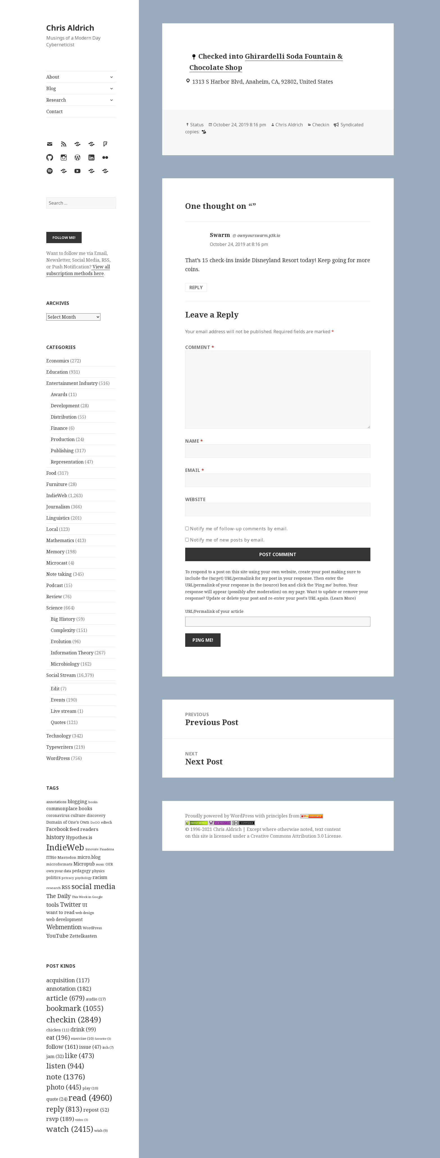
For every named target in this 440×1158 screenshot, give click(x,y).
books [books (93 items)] (92, 802)
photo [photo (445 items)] (63, 1086)
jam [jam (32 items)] (55, 1056)
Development (65, 406)
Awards (59, 394)
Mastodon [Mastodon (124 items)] (67, 857)
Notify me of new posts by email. (227, 540)
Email (194, 470)
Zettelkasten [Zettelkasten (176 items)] (83, 936)
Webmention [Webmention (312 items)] (64, 927)
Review (54, 596)
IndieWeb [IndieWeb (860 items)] (65, 847)
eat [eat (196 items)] (58, 1037)
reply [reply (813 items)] (64, 1109)
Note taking (59, 574)
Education (57, 372)
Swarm (220, 235)
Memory (55, 552)
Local (52, 529)
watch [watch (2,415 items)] (69, 1129)
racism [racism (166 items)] (100, 877)
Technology (58, 736)
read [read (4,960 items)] (90, 1097)
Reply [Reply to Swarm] (196, 287)
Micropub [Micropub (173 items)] (84, 864)
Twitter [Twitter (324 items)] (70, 904)
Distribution (64, 417)
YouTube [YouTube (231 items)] (57, 935)
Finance (59, 428)
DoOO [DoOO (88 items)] (95, 822)
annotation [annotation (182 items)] (68, 988)
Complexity (63, 630)
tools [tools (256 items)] (52, 904)
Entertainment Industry (72, 383)
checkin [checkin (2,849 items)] (73, 1019)
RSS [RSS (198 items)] (66, 887)
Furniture (56, 484)
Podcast (54, 585)
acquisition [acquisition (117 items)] (68, 980)
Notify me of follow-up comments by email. (239, 529)
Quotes (58, 722)
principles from (294, 816)
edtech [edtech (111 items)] (106, 822)
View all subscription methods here (78, 270)
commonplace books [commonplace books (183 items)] (69, 808)
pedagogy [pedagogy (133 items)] (81, 870)
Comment (199, 347)
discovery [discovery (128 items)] (96, 815)
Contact (54, 111)
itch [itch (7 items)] (108, 1047)
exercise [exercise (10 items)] (82, 1038)
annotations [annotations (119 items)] (56, 801)
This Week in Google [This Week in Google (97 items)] (87, 897)
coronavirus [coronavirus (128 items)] (58, 815)
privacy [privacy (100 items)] (68, 878)
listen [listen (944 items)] (65, 1065)
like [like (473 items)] (79, 1055)
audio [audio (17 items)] (96, 999)
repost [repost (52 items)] (96, 1109)
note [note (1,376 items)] (65, 1077)
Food (51, 473)
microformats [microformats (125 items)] (59, 864)
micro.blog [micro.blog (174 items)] (89, 857)
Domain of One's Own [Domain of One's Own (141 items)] (67, 822)
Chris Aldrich (70, 27)
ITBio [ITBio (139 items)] (51, 857)
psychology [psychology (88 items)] (83, 878)
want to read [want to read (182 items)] (60, 912)
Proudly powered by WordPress (220, 816)
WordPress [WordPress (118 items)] (92, 927)
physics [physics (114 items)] (98, 870)
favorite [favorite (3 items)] (103, 1039)
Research (56, 100)
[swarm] (203, 131)
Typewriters (59, 747)
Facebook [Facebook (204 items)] (57, 829)
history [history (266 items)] (55, 837)
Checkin (320, 125)
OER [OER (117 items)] (109, 864)
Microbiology (65, 664)
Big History (63, 619)
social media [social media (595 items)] (93, 886)
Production (63, 439)
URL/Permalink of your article (214, 611)
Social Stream (61, 675)
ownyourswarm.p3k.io (258, 235)
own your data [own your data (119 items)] (58, 870)
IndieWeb (56, 495)
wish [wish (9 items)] (101, 1130)
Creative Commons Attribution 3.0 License (296, 836)
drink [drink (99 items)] (83, 1029)
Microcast (56, 563)
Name (194, 441)
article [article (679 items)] (65, 997)
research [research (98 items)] (53, 888)
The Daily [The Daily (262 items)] (58, 896)
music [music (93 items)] (100, 864)
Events (58, 700)
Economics (57, 361)
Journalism (58, 507)
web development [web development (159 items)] (64, 919)
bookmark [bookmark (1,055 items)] (75, 1008)
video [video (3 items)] (81, 1120)
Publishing (62, 450)
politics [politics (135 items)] (53, 877)
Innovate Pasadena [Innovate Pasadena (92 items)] (99, 849)
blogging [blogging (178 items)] (77, 801)
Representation (67, 462)
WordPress (58, 758)
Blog (51, 88)
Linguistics (58, 518)
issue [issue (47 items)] (90, 1047)
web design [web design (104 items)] (84, 912)
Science (54, 608)
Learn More (343, 598)
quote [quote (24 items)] (56, 1099)
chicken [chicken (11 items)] (57, 1030)
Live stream (63, 711)
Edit (55, 689)
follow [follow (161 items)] (62, 1046)
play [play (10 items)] (90, 1088)
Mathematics (60, 540)
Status (197, 125)
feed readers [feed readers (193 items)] (84, 829)
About (52, 77)
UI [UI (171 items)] (84, 905)
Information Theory (72, 653)
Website (195, 499)
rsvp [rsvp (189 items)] (60, 1119)
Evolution (61, 641)
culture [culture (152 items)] (78, 815)
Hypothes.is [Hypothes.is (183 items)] (79, 837)
